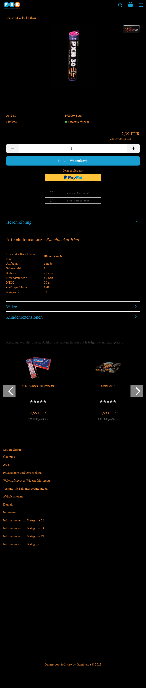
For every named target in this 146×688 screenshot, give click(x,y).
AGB (6, 465)
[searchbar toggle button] (120, 5)
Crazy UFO (108, 385)
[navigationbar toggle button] (141, 5)
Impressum (10, 512)
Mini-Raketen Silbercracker (38, 385)
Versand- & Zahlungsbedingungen (25, 488)
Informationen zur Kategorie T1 (23, 536)
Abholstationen (13, 496)
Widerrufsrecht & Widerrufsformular (26, 480)
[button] (9, 391)
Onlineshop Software (58, 664)
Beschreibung (18, 222)
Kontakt (8, 504)
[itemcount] (73, 148)
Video (11, 306)
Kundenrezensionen (24, 317)
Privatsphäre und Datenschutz (22, 473)
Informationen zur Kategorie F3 (23, 528)
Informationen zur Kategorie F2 (23, 520)
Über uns (9, 457)
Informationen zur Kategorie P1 (23, 544)
